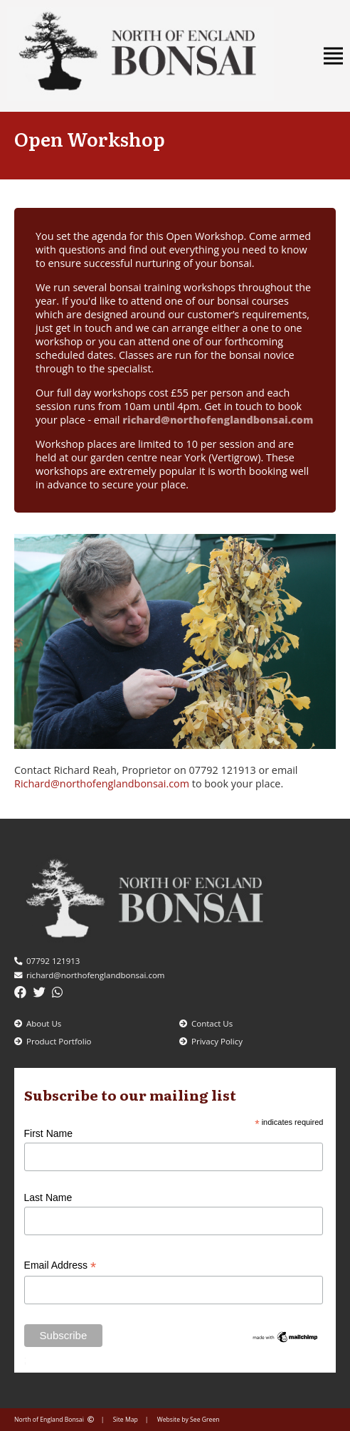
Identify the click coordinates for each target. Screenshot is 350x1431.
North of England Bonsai (54, 1419)
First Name (48, 1133)
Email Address (60, 1265)
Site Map (125, 1419)
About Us (37, 1023)
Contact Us (206, 1023)
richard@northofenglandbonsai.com (217, 419)
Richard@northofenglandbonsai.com (101, 783)
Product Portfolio (53, 1041)
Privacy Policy (211, 1041)
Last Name (48, 1197)
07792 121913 (47, 960)
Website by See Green (188, 1419)
